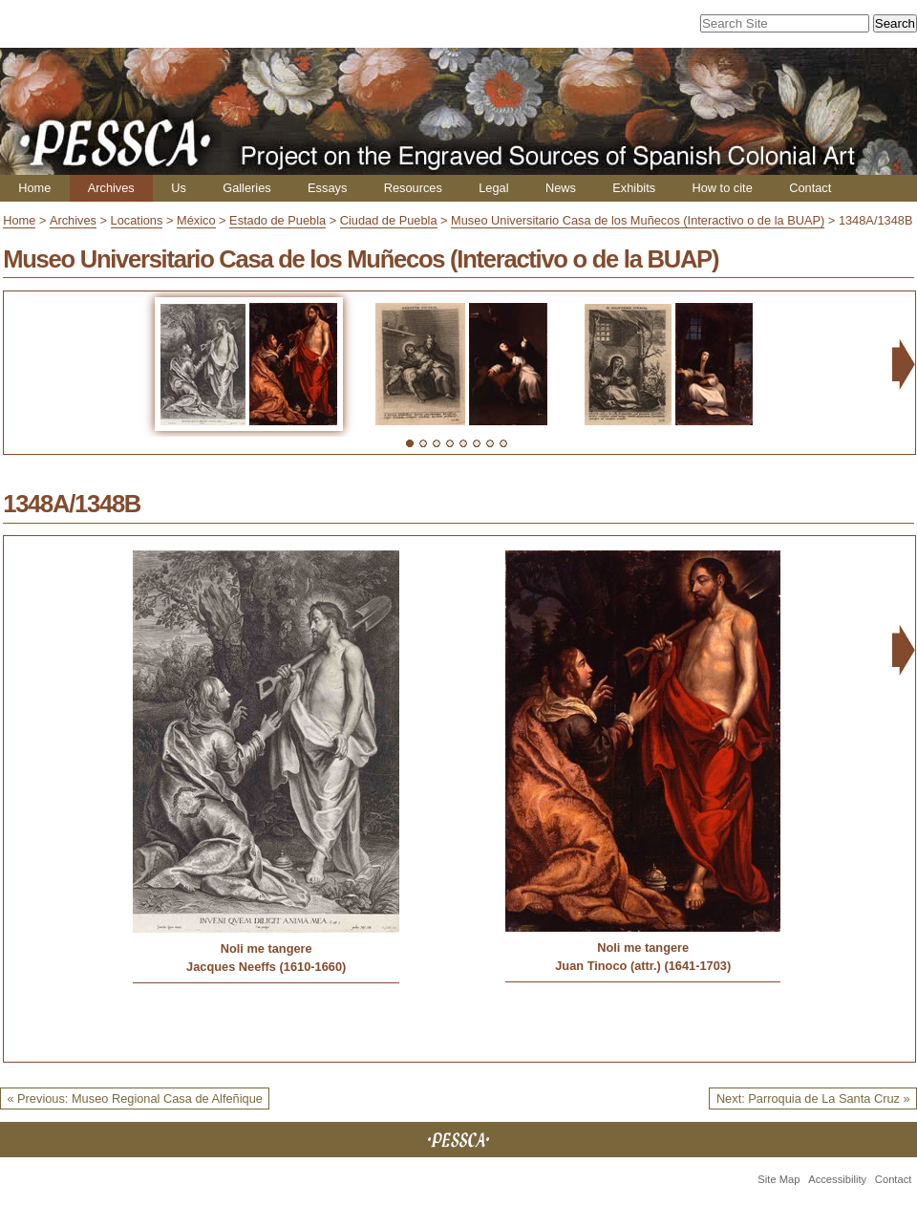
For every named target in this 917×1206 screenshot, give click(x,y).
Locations (137, 220)
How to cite (722, 188)
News (560, 188)
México (196, 220)
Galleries (247, 188)
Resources (413, 188)
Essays (327, 188)
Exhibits (633, 188)
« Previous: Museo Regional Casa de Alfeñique (134, 1098)
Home (34, 188)
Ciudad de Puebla (388, 220)
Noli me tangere (266, 948)
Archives (111, 188)
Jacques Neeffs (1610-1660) (266, 966)
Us (178, 188)
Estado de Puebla (277, 220)
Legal (493, 188)
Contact (810, 188)
